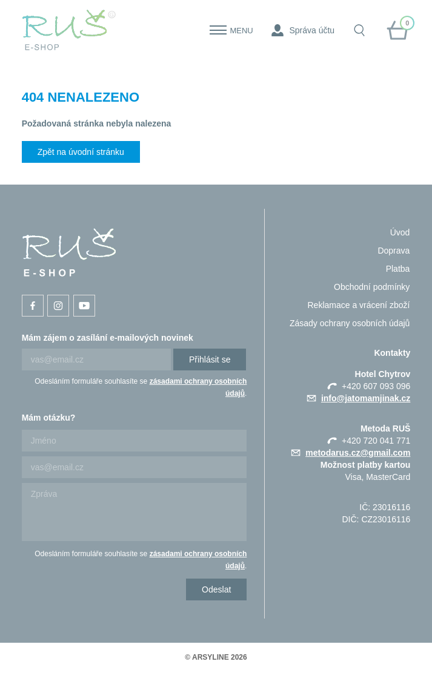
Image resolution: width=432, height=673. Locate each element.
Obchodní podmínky (372, 287)
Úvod (400, 232)
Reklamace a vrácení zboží (358, 305)
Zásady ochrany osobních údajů (350, 323)
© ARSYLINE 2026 (216, 657)
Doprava (393, 250)
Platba (398, 269)
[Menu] (218, 30)
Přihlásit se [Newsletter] (209, 359)
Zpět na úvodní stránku (81, 152)
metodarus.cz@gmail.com (357, 453)
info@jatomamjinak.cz (365, 398)
